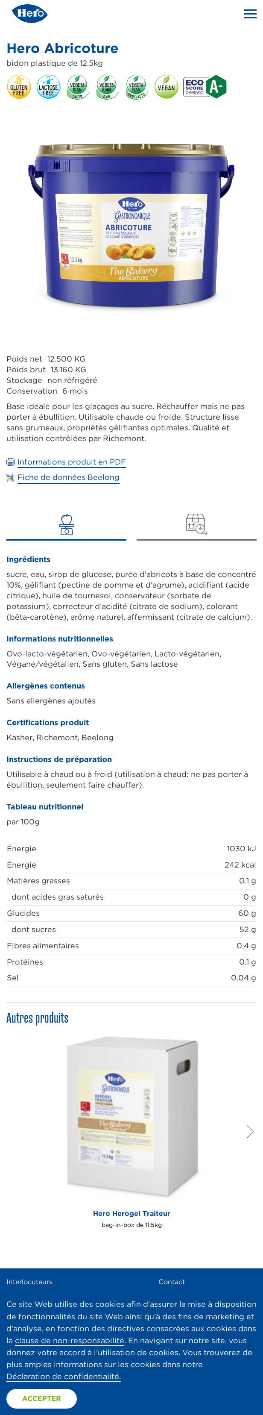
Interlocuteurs (29, 1282)
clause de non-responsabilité (69, 1340)
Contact (171, 1282)
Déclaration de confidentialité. (63, 1376)
